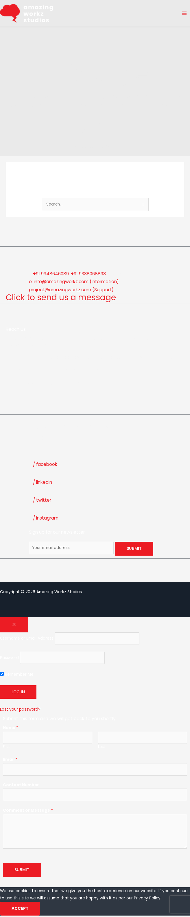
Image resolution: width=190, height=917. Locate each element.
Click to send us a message (61, 299)
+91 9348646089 (51, 275)
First (6, 748)
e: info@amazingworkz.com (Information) (74, 283)
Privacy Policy (147, 899)
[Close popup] (14, 626)
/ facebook (45, 466)
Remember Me (17, 676)
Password (9, 659)
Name (10, 729)
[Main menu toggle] (184, 14)
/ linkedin (42, 484)
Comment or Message (28, 811)
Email (10, 760)
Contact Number (21, 786)
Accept (20, 910)
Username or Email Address (27, 640)
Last (101, 748)
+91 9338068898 (88, 275)
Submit (21, 871)
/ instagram (45, 519)
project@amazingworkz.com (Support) (71, 291)
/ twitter (42, 501)
